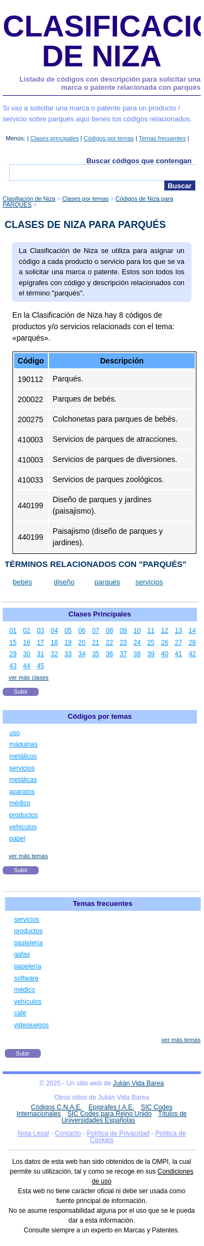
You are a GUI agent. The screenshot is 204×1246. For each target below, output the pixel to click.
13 (178, 630)
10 (136, 630)
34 (81, 654)
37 (123, 654)
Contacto (68, 1133)
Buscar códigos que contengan (139, 161)
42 (192, 654)
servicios (149, 582)
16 (26, 642)
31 (40, 654)
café (20, 1013)
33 (67, 654)
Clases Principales (100, 614)
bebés (22, 582)
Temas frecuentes (162, 138)
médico (19, 803)
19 (67, 642)
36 (109, 654)
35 (95, 654)
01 (12, 630)
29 (12, 654)
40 (164, 654)
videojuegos (31, 1025)
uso (14, 733)
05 (67, 630)
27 (178, 642)
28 (192, 642)
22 (109, 642)
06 (81, 630)
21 (95, 642)
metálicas (23, 780)
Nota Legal (33, 1133)
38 (136, 654)
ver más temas (28, 856)
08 (109, 630)
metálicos (23, 756)
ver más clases (28, 677)
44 (26, 666)
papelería (27, 966)
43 (12, 666)
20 (81, 642)
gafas (22, 954)
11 (150, 630)
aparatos (22, 791)
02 (26, 630)
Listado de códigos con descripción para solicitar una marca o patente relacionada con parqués (110, 83)
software (26, 978)
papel (17, 838)
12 (164, 630)
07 (95, 630)
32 (54, 654)
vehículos (23, 827)
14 (192, 630)
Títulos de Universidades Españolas (124, 1117)
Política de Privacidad (118, 1133)
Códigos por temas (109, 138)
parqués (107, 582)
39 (150, 654)
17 (40, 642)
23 (123, 642)
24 (136, 642)
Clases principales (54, 138)
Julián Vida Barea (138, 1083)
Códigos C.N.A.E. (56, 1107)
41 (178, 654)
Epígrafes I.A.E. (111, 1107)
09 (123, 630)
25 (150, 642)
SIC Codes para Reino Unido (109, 1114)
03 (40, 630)
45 (40, 666)
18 (54, 642)
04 (54, 630)
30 (26, 654)
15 (12, 642)
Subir (21, 691)
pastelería (28, 943)
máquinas (23, 744)
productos (23, 815)
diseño (64, 582)
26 (164, 642)
